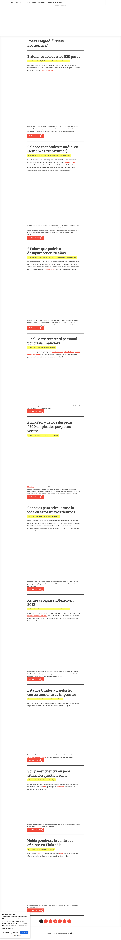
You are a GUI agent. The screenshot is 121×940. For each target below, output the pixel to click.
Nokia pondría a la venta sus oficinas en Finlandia (52, 847)
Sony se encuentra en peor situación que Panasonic (50, 777)
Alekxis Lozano (32, 65)
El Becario (31, 159)
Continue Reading (34, 140)
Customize (6, 932)
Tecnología (52, 784)
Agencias (45, 159)
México (67, 65)
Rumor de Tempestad (53, 520)
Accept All (24, 932)
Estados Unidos (58, 159)
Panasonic (60, 791)
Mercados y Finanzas (63, 613)
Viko (29, 784)
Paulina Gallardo (32, 613)
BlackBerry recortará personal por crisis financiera (53, 345)
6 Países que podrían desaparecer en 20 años (48, 255)
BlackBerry (30, 491)
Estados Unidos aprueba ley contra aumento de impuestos (53, 696)
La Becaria (31, 439)
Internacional (61, 65)
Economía (54, 65)
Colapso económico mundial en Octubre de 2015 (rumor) (52, 153)
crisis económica (70, 166)
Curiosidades (51, 261)
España (58, 261)
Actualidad (48, 65)
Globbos (16, 2)
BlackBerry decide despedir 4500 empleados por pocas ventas (51, 430)
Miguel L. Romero (33, 520)
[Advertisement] (60, 19)
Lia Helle (30, 351)
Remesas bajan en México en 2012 (52, 606)
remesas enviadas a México (37, 620)
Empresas (52, 351)
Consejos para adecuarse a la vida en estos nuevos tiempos (53, 514)
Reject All (15, 932)
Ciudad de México (47, 74)
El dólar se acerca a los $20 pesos (50, 58)
